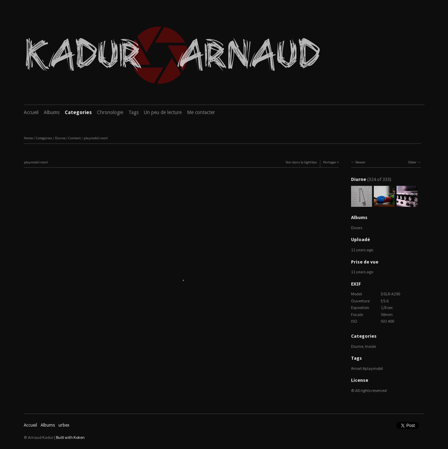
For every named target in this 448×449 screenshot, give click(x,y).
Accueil (31, 112)
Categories (78, 112)
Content (74, 138)
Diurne (60, 138)
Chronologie (110, 112)
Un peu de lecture (163, 112)
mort (357, 368)
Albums (51, 112)
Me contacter (201, 112)
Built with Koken (70, 437)
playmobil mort (96, 138)
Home (28, 138)
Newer (360, 162)
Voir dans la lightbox (301, 162)
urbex (63, 425)
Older (412, 162)
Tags (133, 112)
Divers (356, 227)
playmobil (374, 368)
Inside (370, 346)
